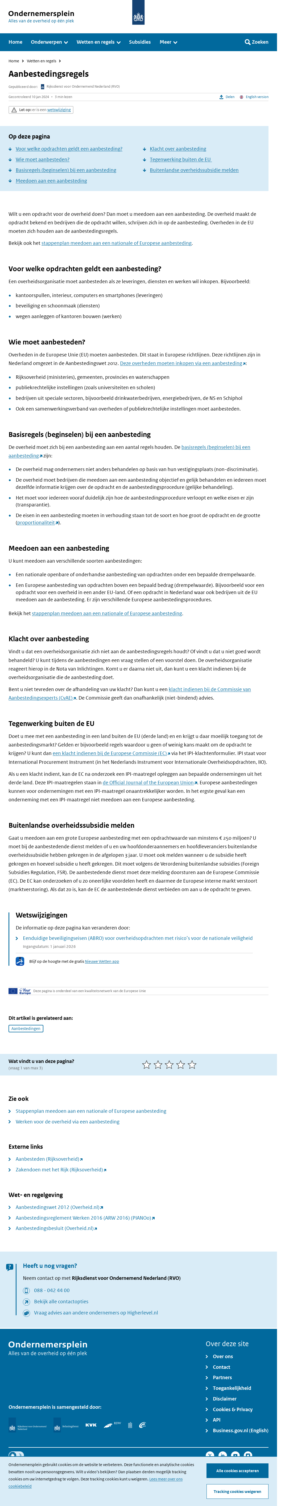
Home (14, 61)
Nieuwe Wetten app (102, 961)
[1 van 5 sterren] (148, 1064)
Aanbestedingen (25, 1028)
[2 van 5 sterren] (159, 1064)
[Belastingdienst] (66, 1425)
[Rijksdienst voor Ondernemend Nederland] (27, 1425)
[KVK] (91, 1425)
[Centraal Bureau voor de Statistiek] (130, 1425)
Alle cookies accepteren (237, 1470)
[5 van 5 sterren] (193, 1064)
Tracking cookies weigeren (237, 1491)
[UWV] (142, 1425)
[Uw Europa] (20, 991)
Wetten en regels (41, 61)
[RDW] (112, 1425)
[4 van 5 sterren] (182, 1064)
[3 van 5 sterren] (170, 1064)
